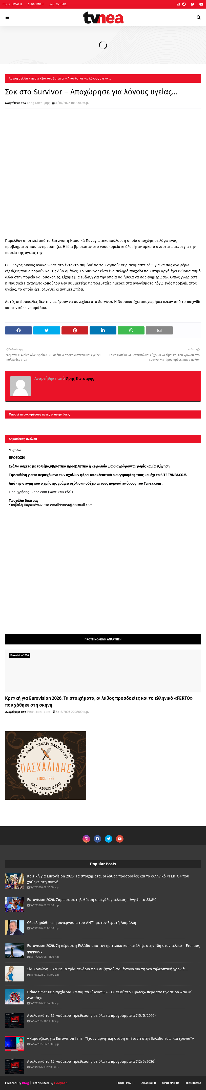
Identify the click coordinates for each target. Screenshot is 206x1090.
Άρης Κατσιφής (38, 103)
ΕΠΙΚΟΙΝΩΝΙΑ (192, 1083)
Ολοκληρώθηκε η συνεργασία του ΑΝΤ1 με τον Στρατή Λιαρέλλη (81, 922)
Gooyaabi (61, 1083)
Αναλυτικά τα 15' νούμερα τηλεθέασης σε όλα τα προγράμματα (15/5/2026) (91, 1015)
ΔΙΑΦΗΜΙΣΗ (36, 4)
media (34, 78)
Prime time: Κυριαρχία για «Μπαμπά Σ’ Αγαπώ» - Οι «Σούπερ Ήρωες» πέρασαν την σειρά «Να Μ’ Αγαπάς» (109, 995)
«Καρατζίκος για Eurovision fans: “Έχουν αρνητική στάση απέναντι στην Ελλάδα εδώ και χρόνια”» (110, 1038)
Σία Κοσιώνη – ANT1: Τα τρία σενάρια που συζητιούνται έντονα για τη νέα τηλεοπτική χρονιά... (107, 969)
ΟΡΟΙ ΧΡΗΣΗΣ (58, 4)
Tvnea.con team (38, 712)
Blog (25, 1083)
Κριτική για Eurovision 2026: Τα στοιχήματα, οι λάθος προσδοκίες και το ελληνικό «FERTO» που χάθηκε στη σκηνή (99, 701)
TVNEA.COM (177, 475)
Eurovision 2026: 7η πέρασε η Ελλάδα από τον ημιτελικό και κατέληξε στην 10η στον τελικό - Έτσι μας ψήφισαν (113, 948)
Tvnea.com (152, 483)
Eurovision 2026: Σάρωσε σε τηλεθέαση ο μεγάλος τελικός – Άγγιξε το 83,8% (91, 899)
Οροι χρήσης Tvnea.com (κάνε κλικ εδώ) (41, 492)
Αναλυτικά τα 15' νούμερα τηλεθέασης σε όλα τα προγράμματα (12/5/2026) (91, 1061)
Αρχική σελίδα (18, 78)
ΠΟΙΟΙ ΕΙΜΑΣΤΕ (13, 4)
